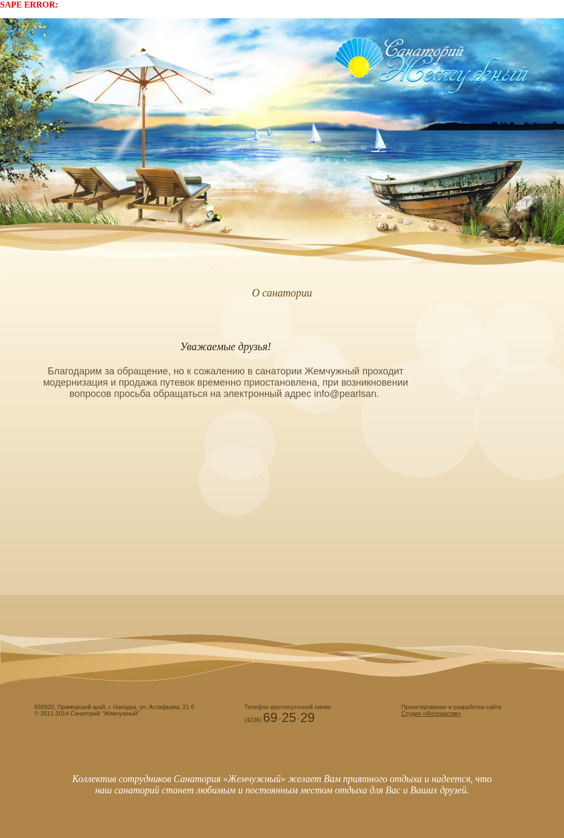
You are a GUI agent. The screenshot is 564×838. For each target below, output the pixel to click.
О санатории (282, 293)
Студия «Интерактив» (431, 713)
